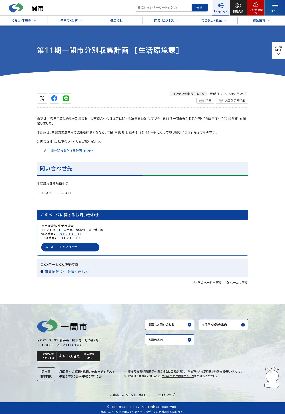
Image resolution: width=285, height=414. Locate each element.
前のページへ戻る (207, 280)
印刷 (203, 98)
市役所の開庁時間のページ (178, 374)
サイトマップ (165, 393)
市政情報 (261, 18)
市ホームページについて (128, 393)
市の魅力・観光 (213, 18)
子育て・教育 (71, 18)
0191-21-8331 (68, 231)
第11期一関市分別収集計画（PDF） (68, 148)
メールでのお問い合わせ (62, 244)
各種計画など (78, 269)
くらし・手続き (24, 18)
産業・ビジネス (166, 18)
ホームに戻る (237, 280)
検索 (186, 6)
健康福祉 (118, 18)
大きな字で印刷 (231, 98)
